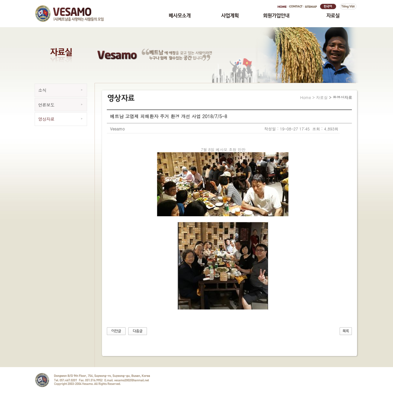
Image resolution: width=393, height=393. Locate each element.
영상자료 (46, 119)
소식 (42, 90)
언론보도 (46, 105)
